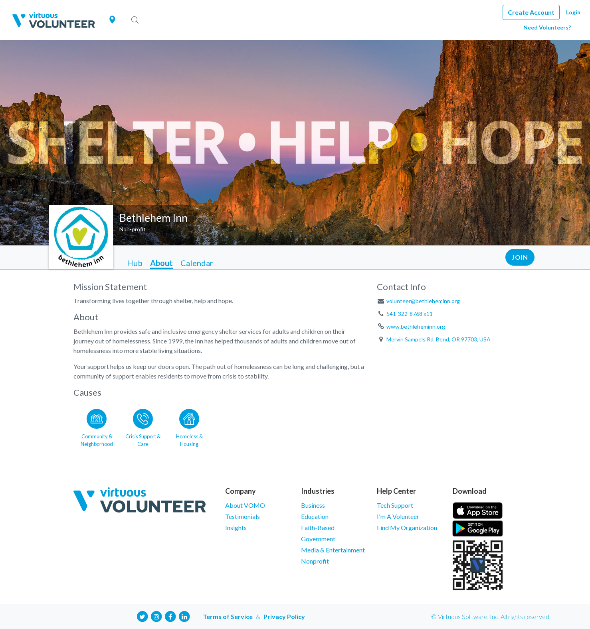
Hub (135, 263)
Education (315, 516)
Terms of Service (228, 616)
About (161, 263)
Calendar (196, 263)
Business (313, 505)
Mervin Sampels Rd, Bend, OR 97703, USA (438, 339)
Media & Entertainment (333, 550)
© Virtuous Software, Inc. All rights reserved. (490, 616)
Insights (236, 527)
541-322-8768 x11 (409, 313)
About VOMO (245, 505)
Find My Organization (407, 527)
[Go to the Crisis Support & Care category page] (143, 426)
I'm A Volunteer (398, 516)
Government (318, 538)
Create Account (531, 12)
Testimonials (242, 516)
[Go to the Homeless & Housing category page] (189, 426)
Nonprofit (315, 561)
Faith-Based (318, 527)
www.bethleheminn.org (415, 326)
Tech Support (395, 505)
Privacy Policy (284, 616)
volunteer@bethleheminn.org (423, 301)
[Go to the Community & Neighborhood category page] (97, 426)
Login (573, 12)
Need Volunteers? (547, 27)
